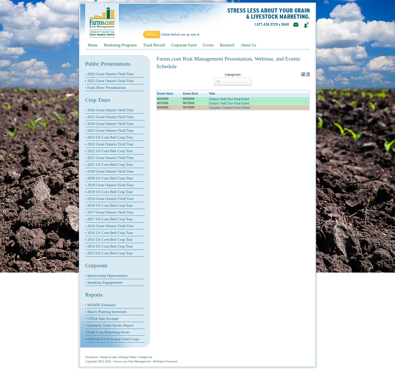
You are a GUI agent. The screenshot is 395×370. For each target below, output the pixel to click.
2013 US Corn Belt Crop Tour (110, 253)
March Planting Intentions (107, 312)
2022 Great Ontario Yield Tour (110, 144)
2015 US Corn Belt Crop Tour (110, 239)
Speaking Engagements (105, 282)
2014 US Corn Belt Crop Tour (110, 246)
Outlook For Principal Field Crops (113, 339)
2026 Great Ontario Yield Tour (110, 74)
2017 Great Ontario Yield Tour (110, 212)
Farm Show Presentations (106, 88)
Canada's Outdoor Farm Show (229, 108)
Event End (190, 93)
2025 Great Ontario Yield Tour (110, 81)
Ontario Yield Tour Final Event (229, 99)
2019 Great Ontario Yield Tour (110, 185)
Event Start (165, 93)
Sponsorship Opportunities (107, 276)
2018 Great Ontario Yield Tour (110, 199)
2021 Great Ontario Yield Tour (110, 158)
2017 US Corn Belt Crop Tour (110, 219)
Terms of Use (108, 357)
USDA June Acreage (103, 318)
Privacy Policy (127, 357)
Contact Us (145, 357)
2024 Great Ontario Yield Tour (110, 124)
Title (212, 93)
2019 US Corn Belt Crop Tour (110, 192)
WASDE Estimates (101, 305)
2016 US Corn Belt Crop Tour (110, 233)
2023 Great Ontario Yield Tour (110, 130)
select (246, 81)
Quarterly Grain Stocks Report (110, 325)
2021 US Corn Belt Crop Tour (110, 165)
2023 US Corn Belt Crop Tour (110, 137)
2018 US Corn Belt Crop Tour (110, 205)
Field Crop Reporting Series (108, 332)
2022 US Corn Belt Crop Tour (110, 151)
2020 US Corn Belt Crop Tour (110, 178)
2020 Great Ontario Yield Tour (110, 171)
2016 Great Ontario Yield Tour (110, 226)
